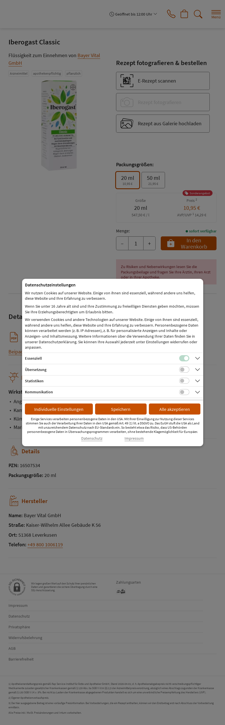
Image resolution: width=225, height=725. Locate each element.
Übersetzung (35, 369)
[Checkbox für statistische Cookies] (184, 381)
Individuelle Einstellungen (58, 409)
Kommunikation (39, 391)
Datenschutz (91, 438)
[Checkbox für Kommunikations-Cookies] (184, 392)
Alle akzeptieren (174, 409)
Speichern (120, 409)
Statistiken (34, 380)
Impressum (134, 438)
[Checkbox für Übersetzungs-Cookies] (184, 369)
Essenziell (33, 358)
